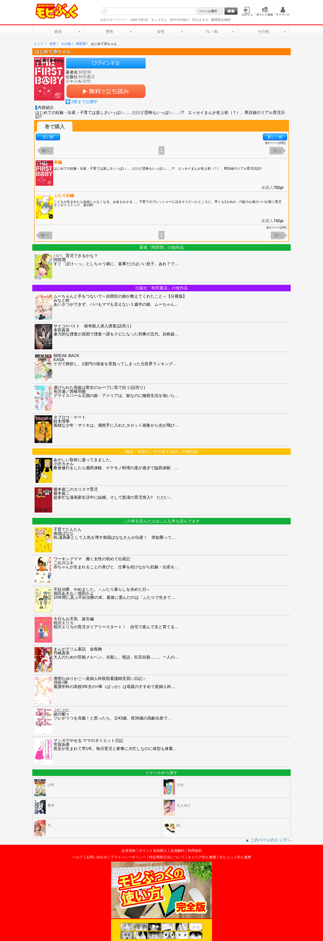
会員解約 (177, 851)
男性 (109, 31)
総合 (58, 31)
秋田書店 (87, 77)
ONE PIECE (139, 19)
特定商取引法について (166, 857)
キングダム (159, 19)
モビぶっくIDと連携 (235, 857)
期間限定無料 (221, 19)
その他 (263, 31)
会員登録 (128, 851)
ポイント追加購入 (153, 851)
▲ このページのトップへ (268, 840)
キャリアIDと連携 (202, 857)
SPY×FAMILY (180, 19)
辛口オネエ (200, 19)
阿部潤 (85, 72)
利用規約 (195, 851)
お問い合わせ (96, 857)
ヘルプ (77, 857)
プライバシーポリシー (128, 857)
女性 (161, 31)
